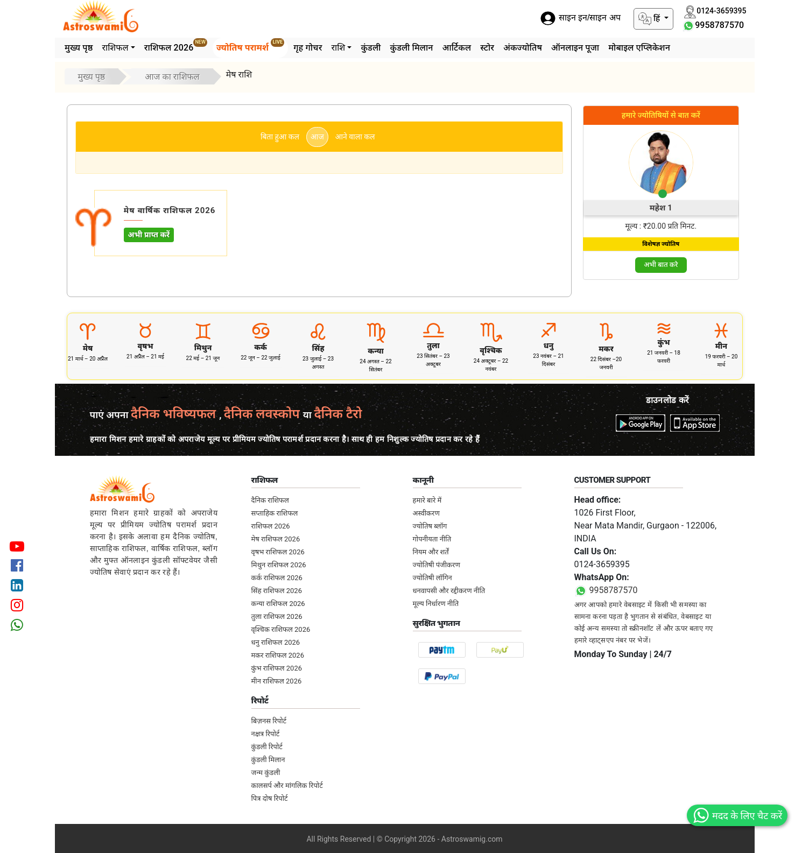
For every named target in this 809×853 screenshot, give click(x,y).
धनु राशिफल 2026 (275, 642)
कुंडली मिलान (411, 48)
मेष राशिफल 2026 (275, 539)
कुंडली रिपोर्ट (267, 747)
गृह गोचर (307, 48)
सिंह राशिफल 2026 (276, 591)
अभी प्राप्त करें (149, 234)
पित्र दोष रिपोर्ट (269, 798)
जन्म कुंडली (265, 773)
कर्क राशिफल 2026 (277, 578)
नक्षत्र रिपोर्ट (265, 734)
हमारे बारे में (427, 500)
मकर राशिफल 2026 (277, 655)
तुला (433, 345)
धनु (549, 345)
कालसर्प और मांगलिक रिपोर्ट (287, 785)
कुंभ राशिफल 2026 (277, 668)
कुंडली (371, 48)
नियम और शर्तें (431, 552)
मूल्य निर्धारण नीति (436, 604)
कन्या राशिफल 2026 (278, 604)
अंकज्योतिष (522, 48)
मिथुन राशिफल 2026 (278, 565)
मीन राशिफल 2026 (276, 681)
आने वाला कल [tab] (355, 136)
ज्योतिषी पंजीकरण (436, 565)
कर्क (260, 347)
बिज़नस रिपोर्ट (269, 721)
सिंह (318, 348)
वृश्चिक (491, 350)
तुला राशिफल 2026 (277, 616)
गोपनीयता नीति (432, 539)
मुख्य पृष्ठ (79, 48)
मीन (721, 346)
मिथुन (203, 347)
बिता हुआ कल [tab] (280, 136)
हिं (650, 18)
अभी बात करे (661, 264)
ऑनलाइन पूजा (575, 48)
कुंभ (663, 342)
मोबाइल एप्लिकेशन (639, 48)
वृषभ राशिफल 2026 (278, 552)
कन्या (376, 351)
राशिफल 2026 (175, 45)
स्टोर (487, 48)
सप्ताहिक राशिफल (274, 513)
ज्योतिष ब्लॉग (430, 526)
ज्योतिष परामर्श (250, 45)
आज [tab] (317, 136)
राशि (338, 48)
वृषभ (145, 346)
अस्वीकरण (426, 513)
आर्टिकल (457, 48)
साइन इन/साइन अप (580, 18)
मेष (88, 348)
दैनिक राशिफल (270, 500)
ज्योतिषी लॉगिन (432, 578)
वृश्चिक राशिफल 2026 (281, 629)
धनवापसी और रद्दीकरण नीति (449, 591)
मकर (606, 348)
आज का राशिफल (172, 77)
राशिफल (115, 48)
